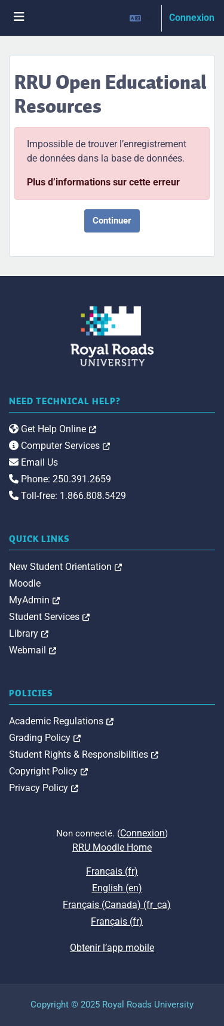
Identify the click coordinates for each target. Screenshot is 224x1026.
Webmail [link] (32, 650)
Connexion (191, 17)
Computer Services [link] (59, 445)
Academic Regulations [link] (61, 721)
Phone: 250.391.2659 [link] (60, 479)
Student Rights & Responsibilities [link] (83, 754)
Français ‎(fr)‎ (112, 871)
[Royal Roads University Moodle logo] (112, 335)
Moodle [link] (25, 583)
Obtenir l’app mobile (112, 947)
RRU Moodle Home (112, 847)
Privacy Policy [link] (43, 787)
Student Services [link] (49, 616)
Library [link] (28, 633)
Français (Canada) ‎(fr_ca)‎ (117, 904)
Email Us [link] (33, 462)
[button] (140, 18)
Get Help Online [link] (52, 429)
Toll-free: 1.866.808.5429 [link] (67, 495)
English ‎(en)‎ (117, 888)
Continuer (112, 220)
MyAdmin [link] (34, 600)
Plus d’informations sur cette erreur (103, 182)
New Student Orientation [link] (65, 566)
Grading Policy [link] (45, 737)
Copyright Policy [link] (48, 771)
